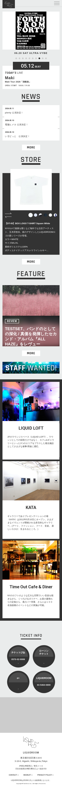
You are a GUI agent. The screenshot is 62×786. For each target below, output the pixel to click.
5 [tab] (29, 58)
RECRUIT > (27, 775)
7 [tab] (36, 58)
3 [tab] (23, 58)
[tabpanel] (31, 33)
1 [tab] (16, 58)
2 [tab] (19, 58)
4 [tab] (26, 58)
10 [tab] (46, 58)
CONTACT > (14, 775)
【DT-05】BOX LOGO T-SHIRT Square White (27, 223)
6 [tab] (33, 58)
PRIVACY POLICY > (45, 775)
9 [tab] (42, 58)
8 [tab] (39, 58)
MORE (31, 147)
